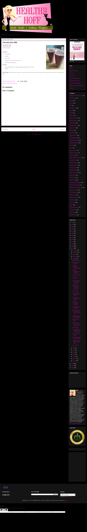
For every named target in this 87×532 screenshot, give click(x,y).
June (74, 350)
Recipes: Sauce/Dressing (75, 185)
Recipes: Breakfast (74, 165)
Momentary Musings (74, 142)
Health (71, 113)
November (75, 252)
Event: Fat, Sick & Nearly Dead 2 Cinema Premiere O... (76, 312)
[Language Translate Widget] (67, 495)
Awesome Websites (74, 70)
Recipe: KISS (73, 155)
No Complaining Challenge (76, 307)
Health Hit (72, 115)
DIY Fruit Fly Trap (76, 275)
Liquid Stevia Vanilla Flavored (15, 60)
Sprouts (71, 204)
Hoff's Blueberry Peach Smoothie (76, 316)
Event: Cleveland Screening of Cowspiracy (76, 282)
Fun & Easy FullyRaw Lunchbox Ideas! (76, 267)
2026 (72, 222)
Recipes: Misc (73, 175)
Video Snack (72, 212)
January (74, 360)
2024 (72, 226)
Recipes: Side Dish (74, 190)
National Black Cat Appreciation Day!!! (76, 294)
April (74, 354)
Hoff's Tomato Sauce (75, 278)
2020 (72, 235)
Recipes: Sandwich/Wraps (75, 182)
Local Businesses (73, 135)
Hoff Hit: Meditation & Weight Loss (75, 272)
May (74, 352)
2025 (72, 224)
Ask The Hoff (73, 98)
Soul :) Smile (72, 202)
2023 (72, 228)
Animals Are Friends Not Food (76, 95)
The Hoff (80, 390)
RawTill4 (7, 83)
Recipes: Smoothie (74, 192)
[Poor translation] (5, 510)
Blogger (65, 500)
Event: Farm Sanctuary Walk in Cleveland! (76, 324)
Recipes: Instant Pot (74, 172)
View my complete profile (75, 423)
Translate (68, 496)
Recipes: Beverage (13, 83)
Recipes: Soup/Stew (74, 197)
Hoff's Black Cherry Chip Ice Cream (76, 338)
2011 (72, 367)
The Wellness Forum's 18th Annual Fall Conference (75, 287)
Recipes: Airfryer (73, 160)
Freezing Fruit (75, 327)
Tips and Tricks (73, 209)
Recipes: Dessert (73, 167)
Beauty (71, 100)
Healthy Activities (73, 118)
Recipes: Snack (73, 194)
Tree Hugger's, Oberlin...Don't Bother (76, 299)
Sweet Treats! (73, 75)
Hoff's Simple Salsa (76, 260)
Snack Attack (72, 199)
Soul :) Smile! (75, 290)
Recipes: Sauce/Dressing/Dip (76, 187)
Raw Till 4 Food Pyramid (75, 263)
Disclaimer (72, 88)
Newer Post (5, 129)
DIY (71, 105)
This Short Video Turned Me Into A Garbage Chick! (76, 330)
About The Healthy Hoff (75, 83)
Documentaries (73, 108)
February (75, 358)
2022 (72, 231)
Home (33, 129)
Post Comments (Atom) (36, 134)
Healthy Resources (74, 125)
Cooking (71, 103)
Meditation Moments (74, 140)
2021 (72, 233)
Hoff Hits (72, 130)
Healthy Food (73, 123)
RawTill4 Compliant (6, 47)
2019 (72, 237)
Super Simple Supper (74, 207)
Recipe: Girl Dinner (74, 152)
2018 (72, 239)
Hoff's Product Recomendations (76, 85)
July (74, 348)
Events (71, 110)
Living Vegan (73, 132)
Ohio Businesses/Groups (75, 78)
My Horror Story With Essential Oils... (76, 342)
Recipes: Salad (73, 180)
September (75, 256)
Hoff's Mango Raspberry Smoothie (75, 303)
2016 (72, 243)
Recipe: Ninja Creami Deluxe (76, 157)
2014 (72, 248)
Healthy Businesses (74, 120)
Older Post (62, 129)
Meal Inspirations (73, 137)
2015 (72, 246)
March (74, 356)
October (74, 254)
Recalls (71, 147)
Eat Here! (72, 73)
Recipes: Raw (73, 177)
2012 (72, 365)
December (75, 250)
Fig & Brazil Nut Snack (76, 334)
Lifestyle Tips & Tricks (75, 80)
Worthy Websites (73, 214)
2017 (72, 241)
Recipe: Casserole (73, 150)
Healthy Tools (73, 128)
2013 (72, 363)
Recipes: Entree (73, 170)
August (74, 258)
